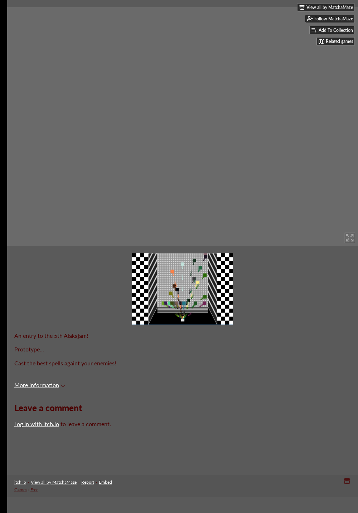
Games (20, 489)
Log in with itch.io (36, 423)
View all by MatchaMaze (54, 482)
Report (87, 482)
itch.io (20, 482)
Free (34, 489)
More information (39, 384)
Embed (105, 482)
